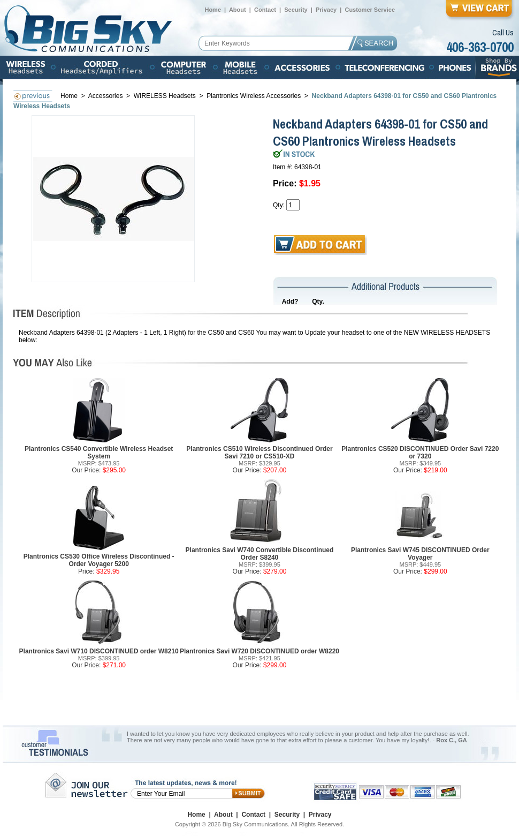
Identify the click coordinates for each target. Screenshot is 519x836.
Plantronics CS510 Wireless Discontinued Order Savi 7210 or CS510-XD (259, 452)
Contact (265, 9)
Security (295, 9)
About (237, 9)
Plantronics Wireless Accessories (254, 96)
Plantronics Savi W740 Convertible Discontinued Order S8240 (260, 553)
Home (212, 9)
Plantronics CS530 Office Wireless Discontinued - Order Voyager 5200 (99, 560)
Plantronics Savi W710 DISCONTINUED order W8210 (99, 651)
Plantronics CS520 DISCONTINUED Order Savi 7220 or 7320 (420, 452)
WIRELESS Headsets (165, 96)
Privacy (326, 9)
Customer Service (370, 9)
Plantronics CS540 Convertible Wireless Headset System (99, 452)
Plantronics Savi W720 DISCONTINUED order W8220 (259, 651)
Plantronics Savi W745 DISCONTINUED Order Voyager (420, 553)
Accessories (106, 96)
